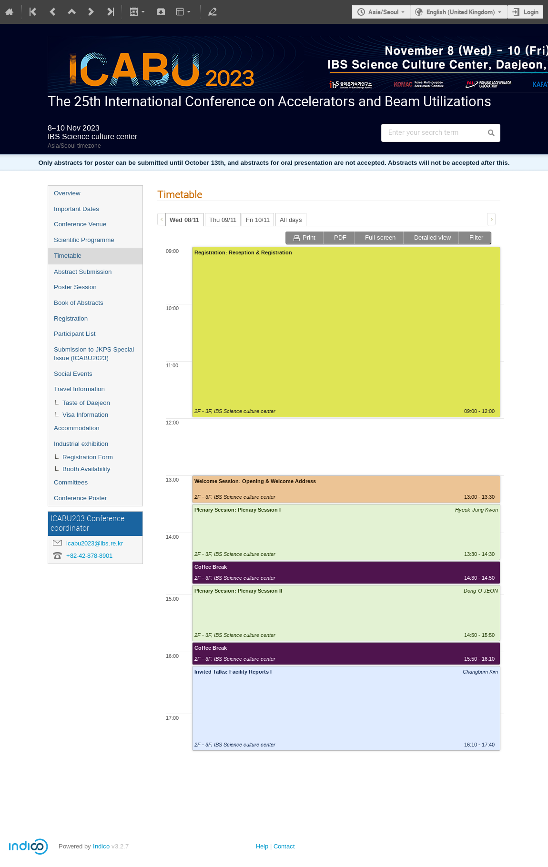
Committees (71, 482)
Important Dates (76, 208)
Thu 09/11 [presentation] (222, 220)
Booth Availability (86, 469)
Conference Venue (80, 224)
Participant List (74, 333)
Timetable (67, 255)
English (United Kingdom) (460, 12)
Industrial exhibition (81, 443)
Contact (284, 846)
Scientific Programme (84, 239)
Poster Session (75, 287)
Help (262, 846)
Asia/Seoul (383, 12)
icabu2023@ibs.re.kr (94, 543)
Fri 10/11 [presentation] (258, 220)
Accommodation (77, 428)
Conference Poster (80, 498)
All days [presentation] (291, 220)
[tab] (184, 219)
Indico (101, 846)
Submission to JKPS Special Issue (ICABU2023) (94, 354)
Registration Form (87, 457)
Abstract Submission (83, 271)
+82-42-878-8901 (89, 556)
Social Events (73, 373)
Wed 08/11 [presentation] (184, 220)
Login (531, 12)
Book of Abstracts (78, 302)
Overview (67, 193)
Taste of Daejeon (86, 402)
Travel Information (79, 389)
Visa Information (85, 414)
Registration (71, 318)
